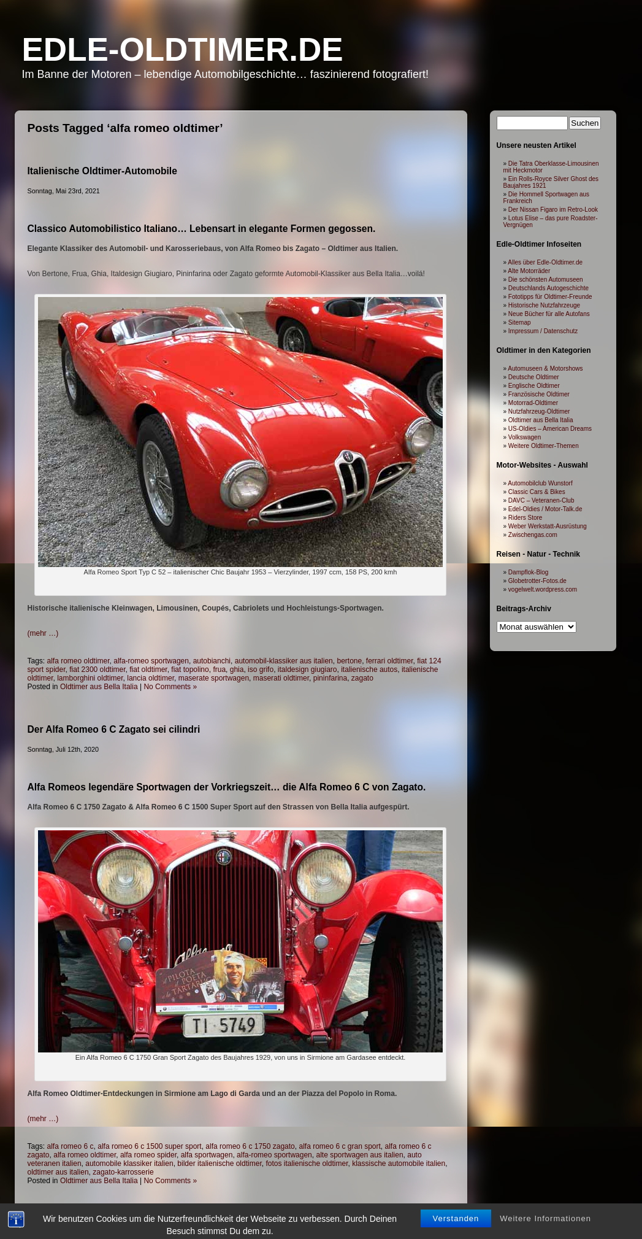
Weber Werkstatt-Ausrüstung (547, 526)
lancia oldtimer (150, 678)
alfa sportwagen (207, 1155)
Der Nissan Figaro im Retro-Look (553, 209)
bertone (349, 661)
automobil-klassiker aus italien (284, 661)
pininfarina (330, 678)
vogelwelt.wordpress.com (542, 589)
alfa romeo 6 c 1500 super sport (149, 1146)
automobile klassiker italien (129, 1163)
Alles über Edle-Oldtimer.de (545, 262)
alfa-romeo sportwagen (151, 661)
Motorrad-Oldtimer (533, 402)
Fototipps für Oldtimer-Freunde (550, 296)
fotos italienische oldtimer (307, 1163)
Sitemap (519, 322)
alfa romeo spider (148, 1155)
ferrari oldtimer (389, 661)
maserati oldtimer (281, 678)
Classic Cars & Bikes (536, 491)
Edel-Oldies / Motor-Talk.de (545, 509)
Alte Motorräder (529, 271)
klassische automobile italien (398, 1163)
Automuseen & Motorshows (545, 368)
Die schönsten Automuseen (545, 279)
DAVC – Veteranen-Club (541, 500)
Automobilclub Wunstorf (540, 483)
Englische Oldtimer (534, 385)
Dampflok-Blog (528, 572)
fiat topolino (189, 669)
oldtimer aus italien (58, 1172)
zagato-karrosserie (123, 1172)
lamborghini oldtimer (90, 678)
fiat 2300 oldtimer (97, 669)
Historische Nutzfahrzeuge (544, 305)
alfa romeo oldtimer (78, 661)
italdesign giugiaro (307, 669)
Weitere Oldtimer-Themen (543, 445)
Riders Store (525, 517)
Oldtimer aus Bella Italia (99, 686)
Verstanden (456, 1229)
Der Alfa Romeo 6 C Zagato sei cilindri (114, 729)
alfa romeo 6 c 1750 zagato (249, 1146)
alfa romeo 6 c (70, 1146)
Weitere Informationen (545, 1229)
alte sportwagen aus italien (359, 1155)
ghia (237, 669)
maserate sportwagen (213, 678)
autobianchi (212, 661)
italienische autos (369, 669)
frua (219, 669)
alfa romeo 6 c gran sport (339, 1146)
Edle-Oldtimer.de (182, 49)
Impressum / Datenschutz (543, 331)
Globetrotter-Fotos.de (537, 580)
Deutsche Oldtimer (533, 377)
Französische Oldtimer (539, 394)
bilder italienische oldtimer (219, 1163)
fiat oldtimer (148, 669)
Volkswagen (524, 437)
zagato (362, 678)
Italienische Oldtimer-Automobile (102, 171)
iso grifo (260, 669)
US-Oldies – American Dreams (550, 428)
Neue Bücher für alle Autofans (549, 314)
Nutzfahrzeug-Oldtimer (539, 411)
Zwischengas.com (532, 534)
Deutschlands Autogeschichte (548, 288)
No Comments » (170, 686)
